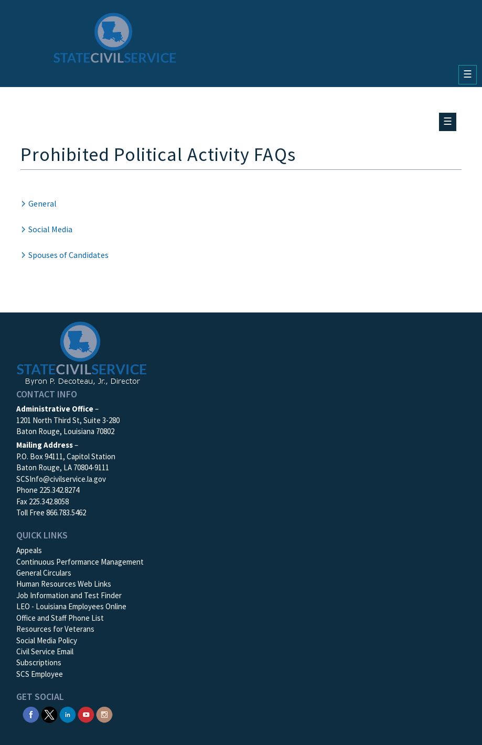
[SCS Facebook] (31, 714)
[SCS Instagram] (104, 714)
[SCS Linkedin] (67, 714)
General (42, 203)
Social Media (50, 229)
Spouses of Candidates (68, 255)
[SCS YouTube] (86, 714)
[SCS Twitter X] (49, 714)
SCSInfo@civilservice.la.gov (61, 479)
